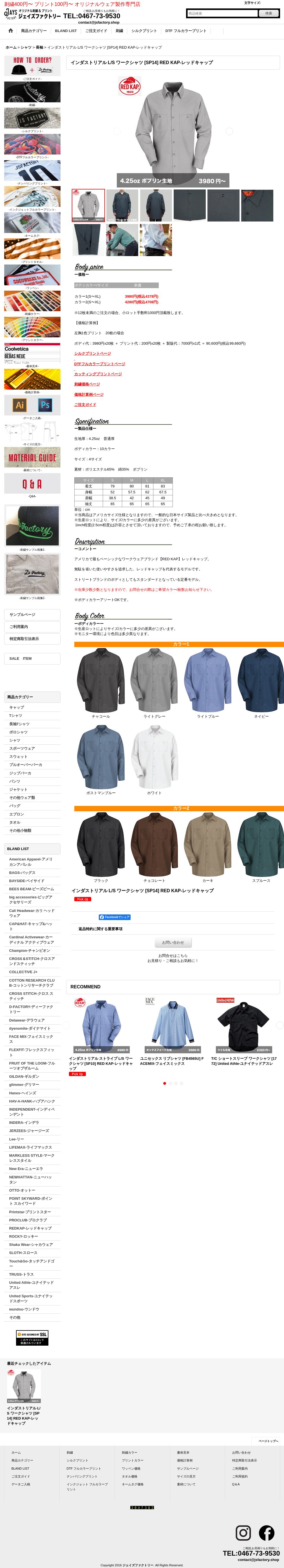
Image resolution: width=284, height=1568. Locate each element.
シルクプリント (77, 1460)
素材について (186, 1484)
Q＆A (236, 1484)
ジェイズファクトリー (137, 1565)
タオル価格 (129, 1476)
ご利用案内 (19, 627)
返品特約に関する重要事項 (100, 929)
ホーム (16, 1452)
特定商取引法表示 (24, 639)
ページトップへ (268, 1441)
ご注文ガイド (21, 1476)
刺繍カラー (129, 1452)
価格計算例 (185, 1460)
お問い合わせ (173, 942)
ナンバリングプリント (82, 1476)
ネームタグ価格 (133, 1484)
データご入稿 (21, 1484)
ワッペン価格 (131, 1468)
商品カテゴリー (22, 1460)
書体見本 (183, 1452)
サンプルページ (22, 615)
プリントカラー (133, 1460)
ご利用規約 (240, 1476)
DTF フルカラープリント (84, 1468)
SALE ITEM (21, 658)
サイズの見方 (186, 1476)
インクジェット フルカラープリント (87, 1487)
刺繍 (70, 1452)
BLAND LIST (20, 1468)
